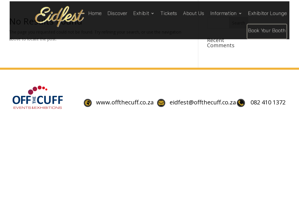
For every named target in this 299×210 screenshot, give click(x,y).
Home (96, 13)
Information (217, 13)
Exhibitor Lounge (258, 13)
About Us (189, 13)
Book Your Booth (258, 29)
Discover (117, 13)
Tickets (166, 13)
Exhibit (140, 13)
